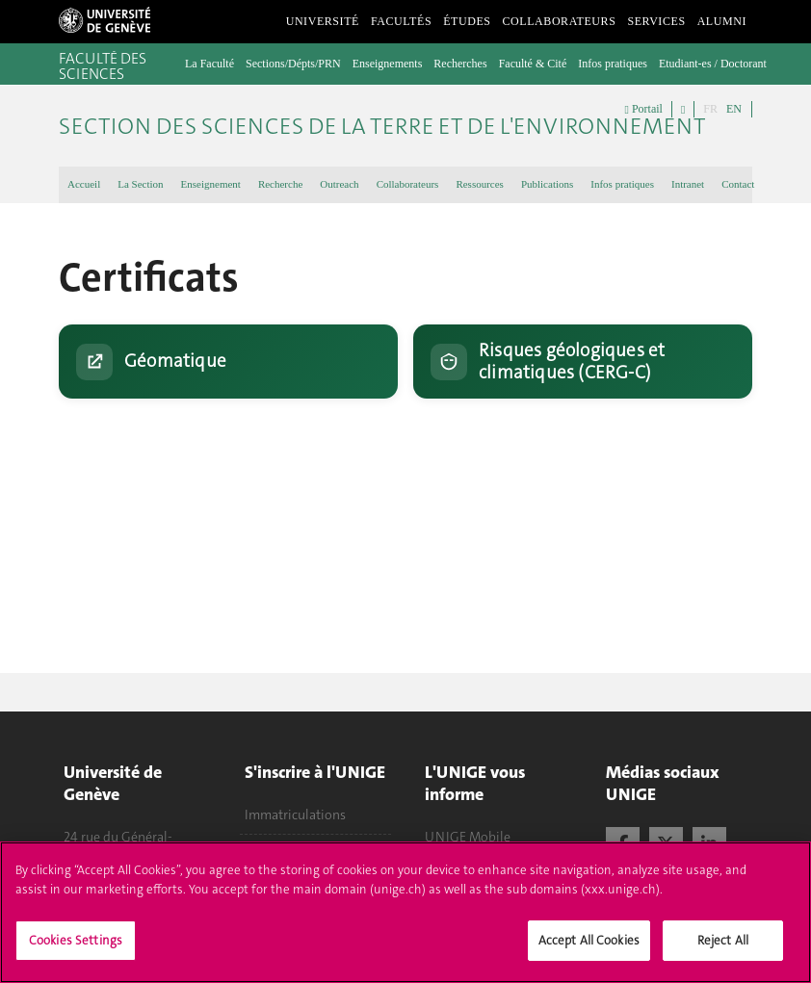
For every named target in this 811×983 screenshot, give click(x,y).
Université (322, 21)
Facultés (401, 21)
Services (656, 21)
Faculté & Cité (533, 63)
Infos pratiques (612, 63)
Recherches (459, 63)
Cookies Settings (75, 952)
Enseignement (211, 184)
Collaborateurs (559, 21)
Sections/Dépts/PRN (293, 63)
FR (710, 109)
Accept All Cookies (589, 952)
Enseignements (388, 63)
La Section (140, 184)
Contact (737, 184)
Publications (547, 184)
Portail (644, 109)
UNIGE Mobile (467, 836)
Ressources (480, 184)
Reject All (722, 952)
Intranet (687, 184)
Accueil (83, 184)
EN (734, 109)
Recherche (280, 184)
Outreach (339, 184)
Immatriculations (295, 814)
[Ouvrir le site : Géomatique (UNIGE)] (228, 361)
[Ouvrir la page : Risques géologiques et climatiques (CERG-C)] (582, 361)
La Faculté (209, 63)
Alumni (721, 21)
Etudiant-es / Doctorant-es (719, 63)
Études (466, 21)
